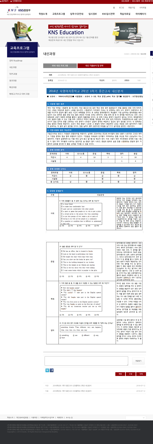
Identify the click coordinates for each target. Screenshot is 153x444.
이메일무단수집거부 (47, 417)
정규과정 (13, 81)
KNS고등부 (136, 1)
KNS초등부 (125, 1)
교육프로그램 (58, 14)
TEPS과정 (13, 74)
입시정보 (93, 14)
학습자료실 (125, 14)
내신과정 (13, 67)
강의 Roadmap (15, 61)
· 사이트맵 (142, 8)
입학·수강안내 (76, 14)
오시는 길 (69, 417)
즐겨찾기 (4, 1)
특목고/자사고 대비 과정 (19, 94)
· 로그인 (121, 8)
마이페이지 (141, 14)
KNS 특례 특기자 (147, 1)
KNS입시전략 (108, 14)
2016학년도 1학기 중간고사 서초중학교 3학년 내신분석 (72, 391)
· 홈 (113, 8)
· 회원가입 (131, 8)
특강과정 (13, 87)
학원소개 (43, 14)
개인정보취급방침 (22, 417)
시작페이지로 (16, 1)
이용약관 (34, 417)
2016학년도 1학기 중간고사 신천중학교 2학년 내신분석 (72, 386)
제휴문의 (60, 417)
